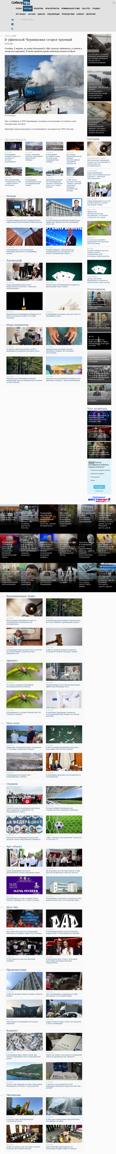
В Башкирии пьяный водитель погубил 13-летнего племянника (13, 158)
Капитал (12, 1030)
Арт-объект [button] (21, 14)
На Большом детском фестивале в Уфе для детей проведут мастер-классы (63, 872)
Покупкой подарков (96, 474)
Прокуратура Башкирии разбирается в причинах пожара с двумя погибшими (63, 379)
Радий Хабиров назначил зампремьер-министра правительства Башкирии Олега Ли (63, 222)
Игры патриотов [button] (52, 8)
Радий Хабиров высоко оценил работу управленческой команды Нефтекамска (24, 221)
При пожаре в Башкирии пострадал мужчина (22, 1023)
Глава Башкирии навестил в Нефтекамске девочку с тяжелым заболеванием (21, 286)
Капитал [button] (80, 14)
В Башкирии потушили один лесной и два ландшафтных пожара (53, 158)
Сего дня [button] (27, 8)
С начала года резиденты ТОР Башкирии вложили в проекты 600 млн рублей (63, 1086)
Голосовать (99, 487)
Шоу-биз (12, 907)
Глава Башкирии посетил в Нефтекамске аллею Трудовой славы (99, 203)
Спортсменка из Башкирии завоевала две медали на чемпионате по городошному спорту (23, 810)
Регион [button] (19, 8)
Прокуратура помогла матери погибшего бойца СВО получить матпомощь (60, 351)
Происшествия (16, 969)
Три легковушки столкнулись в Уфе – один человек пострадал (13, 182)
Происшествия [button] (68, 14)
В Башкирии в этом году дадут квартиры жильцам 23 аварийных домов (21, 251)
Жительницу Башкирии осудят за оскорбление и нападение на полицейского (98, 163)
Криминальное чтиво (20, 596)
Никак (91, 480)
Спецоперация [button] (53, 14)
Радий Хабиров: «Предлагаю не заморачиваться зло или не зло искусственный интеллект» (60, 251)
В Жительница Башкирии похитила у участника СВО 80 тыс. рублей (62, 748)
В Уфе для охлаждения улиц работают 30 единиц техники (63, 1120)
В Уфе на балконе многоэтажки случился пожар (24, 995)
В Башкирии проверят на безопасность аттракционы (63, 776)
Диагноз (12, 660)
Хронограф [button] (38, 8)
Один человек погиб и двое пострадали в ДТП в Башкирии (63, 1023)
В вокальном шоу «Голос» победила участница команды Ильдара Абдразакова (61, 961)
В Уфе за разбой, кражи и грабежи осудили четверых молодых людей (61, 651)
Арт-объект (14, 846)
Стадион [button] (96, 8)
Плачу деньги (94, 477)
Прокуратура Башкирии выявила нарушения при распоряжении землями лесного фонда (24, 380)
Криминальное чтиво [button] (71, 8)
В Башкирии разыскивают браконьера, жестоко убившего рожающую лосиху (63, 621)
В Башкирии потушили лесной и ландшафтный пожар (33, 182)
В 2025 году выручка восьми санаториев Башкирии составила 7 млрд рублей (24, 1085)
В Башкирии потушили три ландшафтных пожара (18, 776)
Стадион (12, 783)
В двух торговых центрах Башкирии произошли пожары (33, 157)
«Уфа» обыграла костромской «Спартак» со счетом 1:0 (64, 838)
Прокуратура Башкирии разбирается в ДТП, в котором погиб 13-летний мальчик (23, 316)
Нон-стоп (12, 723)
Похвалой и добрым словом (99, 470)
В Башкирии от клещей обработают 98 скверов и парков (23, 713)
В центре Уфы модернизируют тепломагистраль (20, 1120)
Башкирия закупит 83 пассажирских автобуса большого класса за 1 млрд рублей (54, 183)
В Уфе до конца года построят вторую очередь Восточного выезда (23, 1148)
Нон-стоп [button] (86, 8)
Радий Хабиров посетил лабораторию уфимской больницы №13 (63, 686)
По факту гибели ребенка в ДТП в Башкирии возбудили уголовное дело (22, 350)
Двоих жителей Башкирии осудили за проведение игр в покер (62, 286)
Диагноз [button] (41, 14)
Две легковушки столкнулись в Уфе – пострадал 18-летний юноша (62, 995)
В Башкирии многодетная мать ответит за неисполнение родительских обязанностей (24, 651)
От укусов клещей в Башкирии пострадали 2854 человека (98, 242)
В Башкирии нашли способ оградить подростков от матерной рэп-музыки (62, 932)
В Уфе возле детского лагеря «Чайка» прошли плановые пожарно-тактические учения (74, 185)
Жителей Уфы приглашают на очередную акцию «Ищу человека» (61, 1148)
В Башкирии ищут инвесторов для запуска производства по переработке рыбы (23, 1057)
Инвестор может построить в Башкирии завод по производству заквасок (64, 1056)
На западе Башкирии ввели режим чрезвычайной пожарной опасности (74, 159)
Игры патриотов (17, 324)
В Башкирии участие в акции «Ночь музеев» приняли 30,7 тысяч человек (22, 899)
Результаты (99, 491)
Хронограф (14, 260)
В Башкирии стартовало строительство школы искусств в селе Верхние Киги (63, 899)
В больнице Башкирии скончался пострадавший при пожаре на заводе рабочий (62, 714)
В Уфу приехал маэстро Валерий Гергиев (20, 960)
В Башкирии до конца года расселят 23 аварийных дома (63, 315)
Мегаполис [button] (91, 14)
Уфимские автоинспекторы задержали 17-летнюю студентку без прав (97, 214)
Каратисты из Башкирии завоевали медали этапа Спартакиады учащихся (23, 838)
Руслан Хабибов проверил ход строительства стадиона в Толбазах (62, 809)
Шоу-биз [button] (31, 14)
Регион (11, 196)
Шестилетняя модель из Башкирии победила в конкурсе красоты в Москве (24, 932)
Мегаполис (13, 1095)
